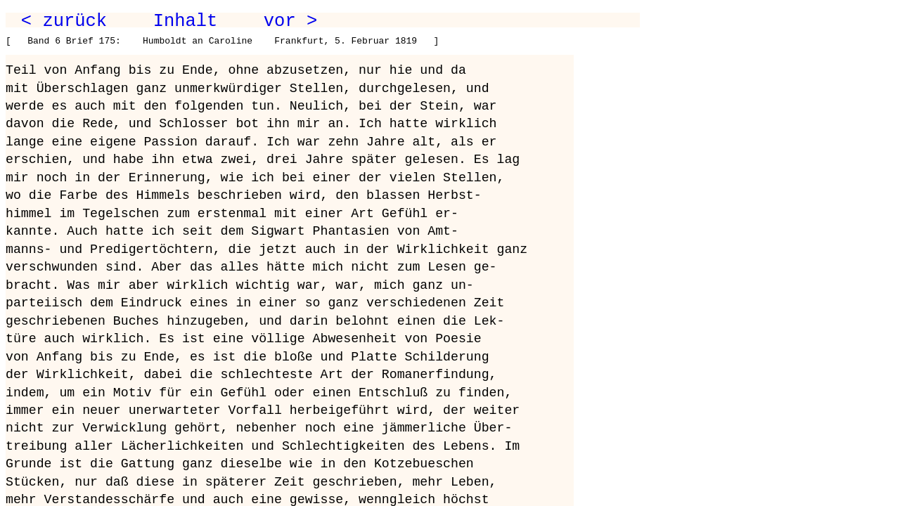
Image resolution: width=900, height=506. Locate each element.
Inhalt (185, 21)
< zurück (64, 21)
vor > (290, 21)
